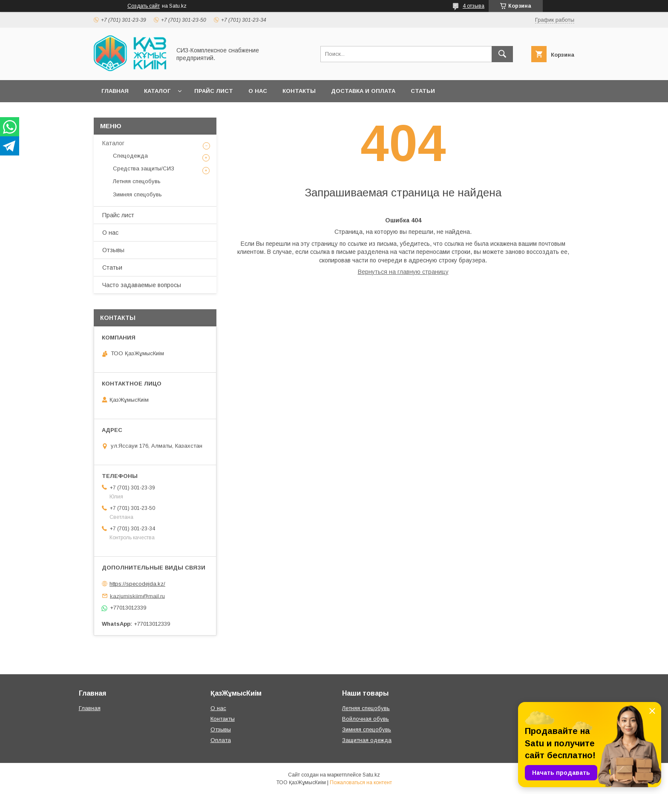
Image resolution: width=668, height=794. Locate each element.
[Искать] (502, 54)
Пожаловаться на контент (361, 782)
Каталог (157, 91)
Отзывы (113, 250)
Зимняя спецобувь (137, 194)
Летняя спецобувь (137, 181)
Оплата (220, 740)
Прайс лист (213, 91)
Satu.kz (371, 775)
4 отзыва (473, 6)
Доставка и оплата (363, 91)
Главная (115, 91)
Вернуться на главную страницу (403, 271)
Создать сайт (143, 6)
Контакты (299, 91)
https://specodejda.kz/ (137, 584)
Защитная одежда (367, 740)
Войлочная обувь (365, 719)
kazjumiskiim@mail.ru (137, 596)
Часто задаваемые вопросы (141, 285)
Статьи (423, 91)
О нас (257, 91)
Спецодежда (130, 155)
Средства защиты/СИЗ (143, 168)
